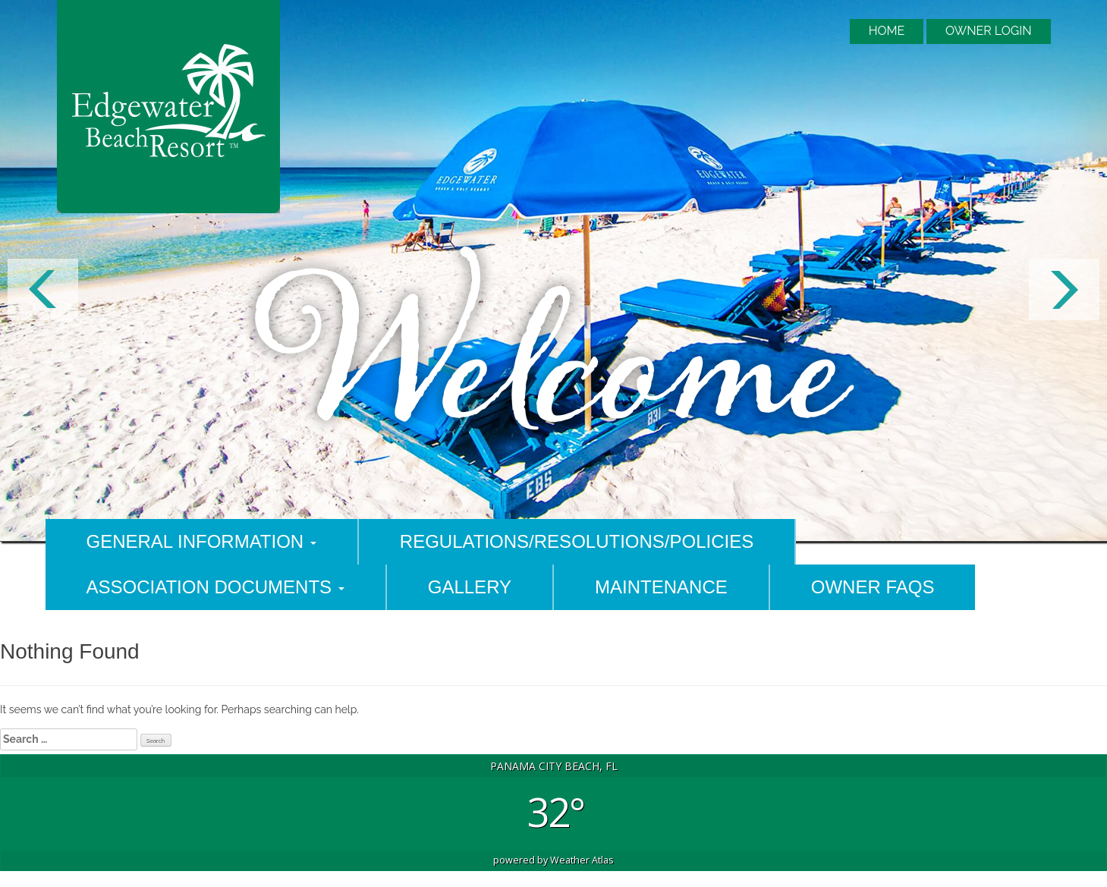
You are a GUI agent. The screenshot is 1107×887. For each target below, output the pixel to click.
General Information (201, 541)
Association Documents (215, 587)
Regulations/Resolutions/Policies (576, 541)
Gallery (469, 587)
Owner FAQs (873, 587)
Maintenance (661, 587)
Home (887, 31)
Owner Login (988, 31)
